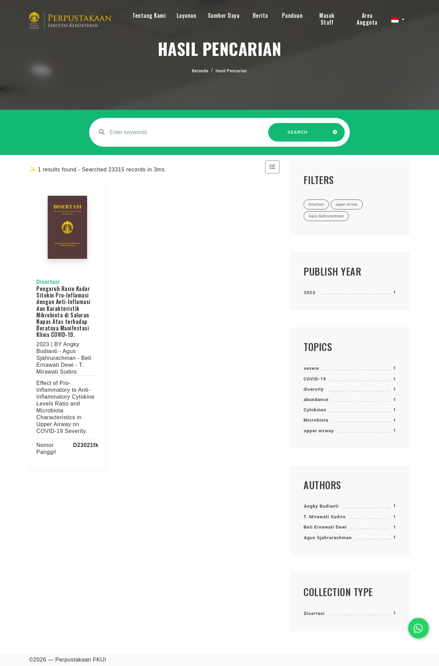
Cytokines (315, 409)
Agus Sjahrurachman (328, 537)
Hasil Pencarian (231, 71)
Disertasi (314, 613)
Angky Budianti (321, 506)
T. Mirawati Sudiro (325, 516)
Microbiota (316, 420)
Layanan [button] (187, 15)
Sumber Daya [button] (224, 15)
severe (311, 368)
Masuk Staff (327, 18)
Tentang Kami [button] (149, 15)
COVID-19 (315, 379)
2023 (310, 292)
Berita (260, 15)
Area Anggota (367, 18)
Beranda (200, 71)
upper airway (319, 430)
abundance (316, 399)
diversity (314, 389)
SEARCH (298, 136)
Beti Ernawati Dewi (325, 527)
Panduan (292, 15)
